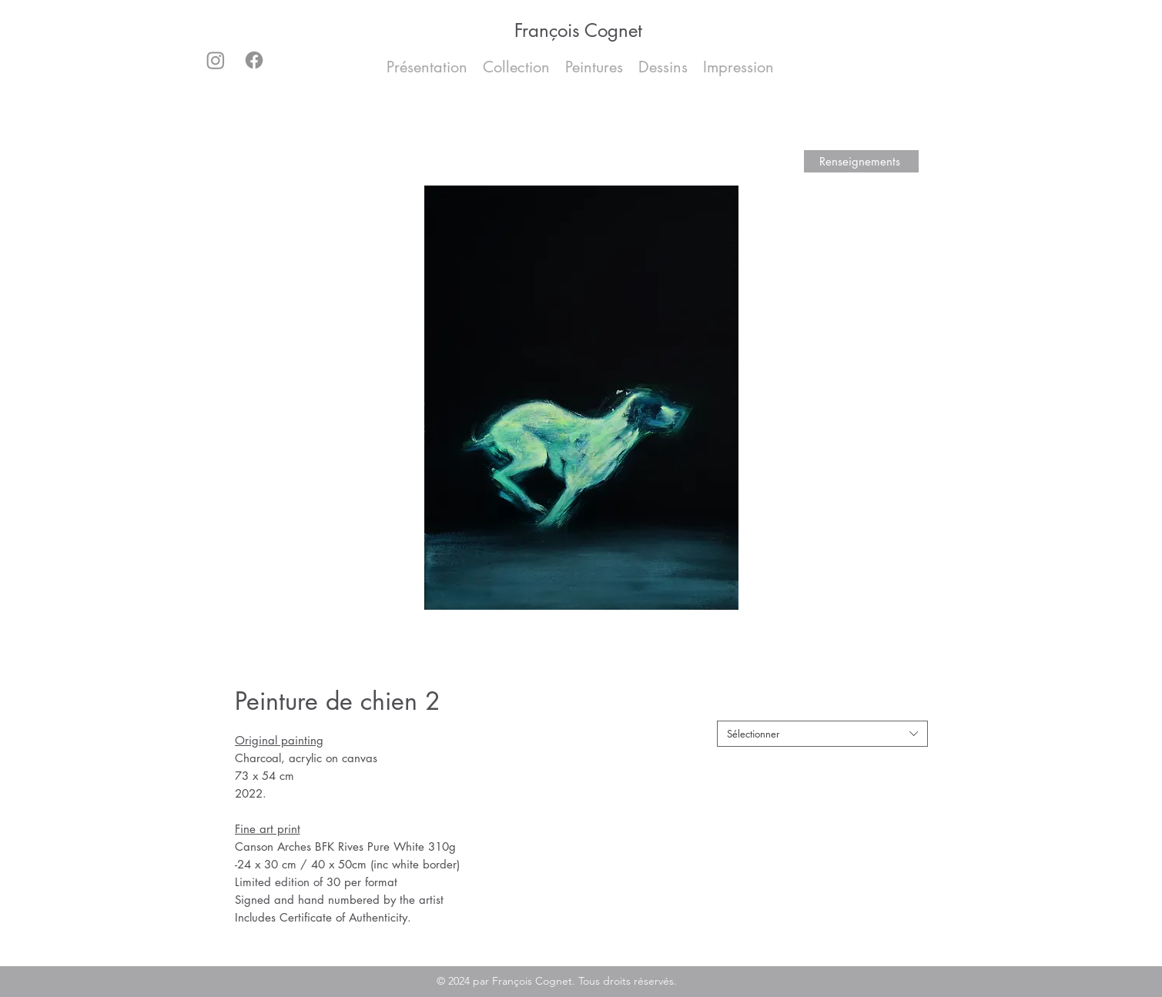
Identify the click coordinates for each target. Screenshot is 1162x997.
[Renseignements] (861, 161)
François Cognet (578, 30)
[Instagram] (215, 60)
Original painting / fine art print (791, 708)
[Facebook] (254, 60)
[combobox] (822, 734)
